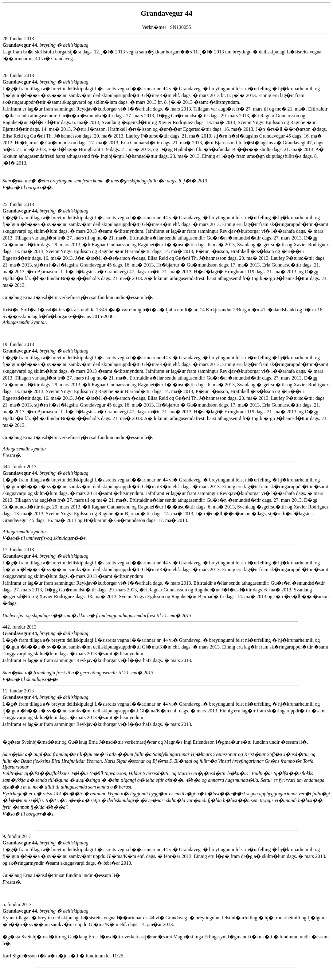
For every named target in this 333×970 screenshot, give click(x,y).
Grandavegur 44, (20, 45)
